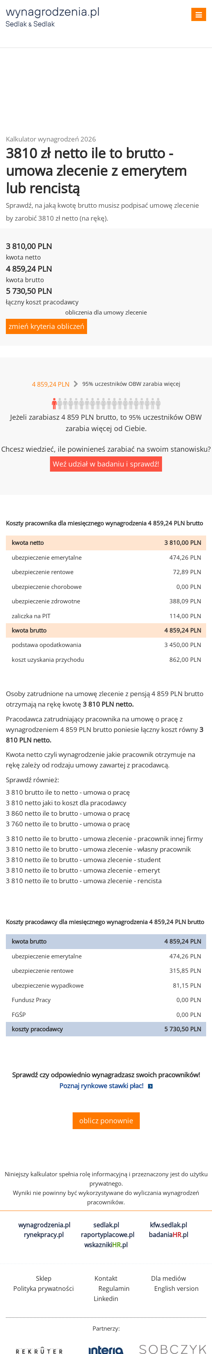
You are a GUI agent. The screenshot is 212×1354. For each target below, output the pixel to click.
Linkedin (106, 1298)
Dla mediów (168, 1278)
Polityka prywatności (43, 1288)
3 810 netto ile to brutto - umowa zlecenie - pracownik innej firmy (104, 838)
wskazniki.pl (106, 1245)
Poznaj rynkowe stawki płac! (101, 1085)
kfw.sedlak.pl (168, 1225)
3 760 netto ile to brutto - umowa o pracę (68, 823)
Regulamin (114, 1288)
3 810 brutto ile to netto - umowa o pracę (68, 792)
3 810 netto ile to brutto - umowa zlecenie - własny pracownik (98, 849)
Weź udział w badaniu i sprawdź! (106, 463)
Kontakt (106, 1278)
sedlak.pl (106, 1225)
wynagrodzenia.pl (44, 1225)
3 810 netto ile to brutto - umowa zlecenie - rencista (84, 880)
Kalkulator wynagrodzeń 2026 (51, 138)
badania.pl (168, 1234)
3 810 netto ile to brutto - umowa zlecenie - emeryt (83, 870)
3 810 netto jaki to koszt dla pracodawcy (66, 802)
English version (176, 1288)
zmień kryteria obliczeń (46, 326)
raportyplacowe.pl (107, 1234)
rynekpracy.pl (44, 1234)
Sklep (44, 1278)
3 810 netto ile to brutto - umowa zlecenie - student (83, 859)
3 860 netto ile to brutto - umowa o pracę (68, 813)
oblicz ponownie (106, 1120)
